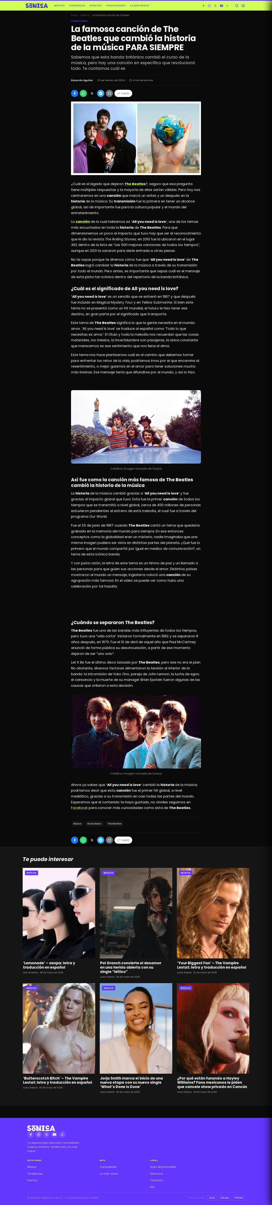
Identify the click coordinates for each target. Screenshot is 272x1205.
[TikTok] (227, 5)
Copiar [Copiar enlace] (123, 93)
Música (59, 5)
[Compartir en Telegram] (100, 93)
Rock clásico (94, 823)
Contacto (156, 1180)
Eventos (96, 5)
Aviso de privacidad (163, 1167)
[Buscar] (236, 5)
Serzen (225, 1197)
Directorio (156, 1174)
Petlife (239, 1197)
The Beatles (114, 823)
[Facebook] (203, 5)
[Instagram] (209, 5)
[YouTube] (221, 5)
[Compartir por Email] (109, 93)
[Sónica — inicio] (37, 5)
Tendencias (77, 5)
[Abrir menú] (243, 5)
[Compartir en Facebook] (74, 93)
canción (83, 221)
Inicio (74, 15)
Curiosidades (116, 5)
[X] (215, 5)
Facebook (79, 807)
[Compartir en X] (92, 93)
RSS (152, 1187)
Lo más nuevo (139, 5)
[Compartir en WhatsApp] (83, 93)
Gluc (212, 1197)
